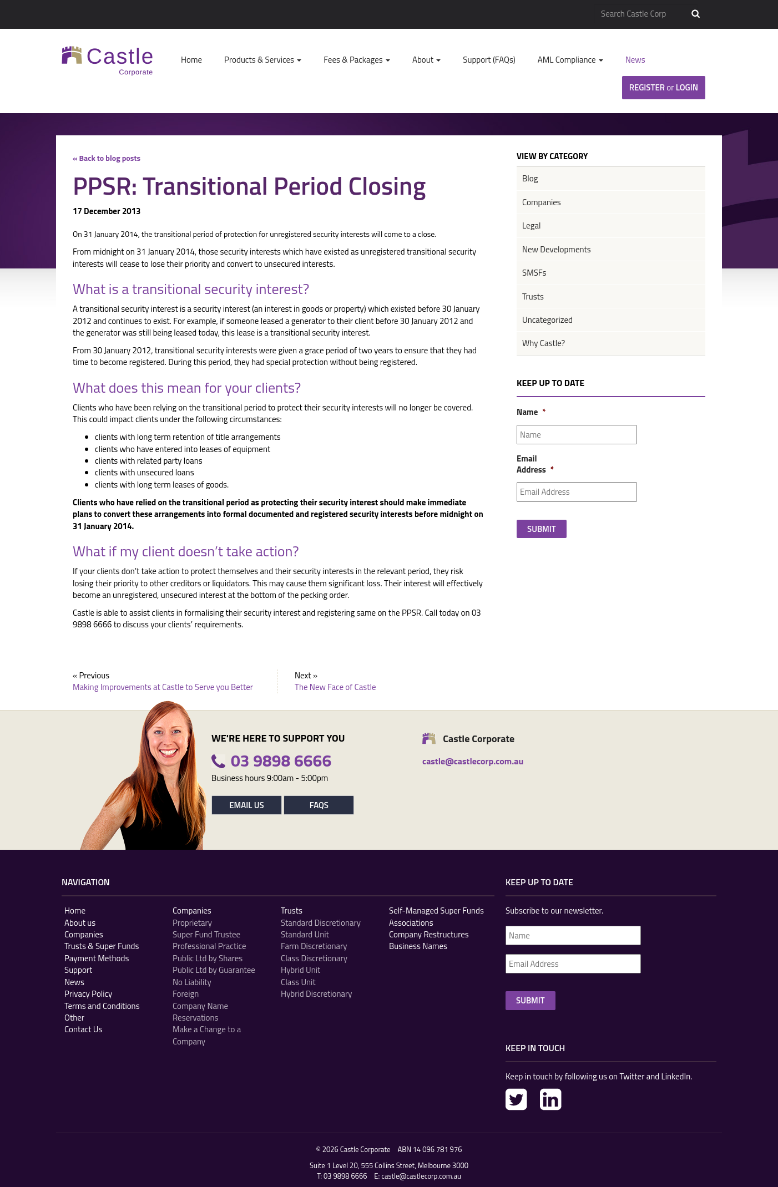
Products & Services (262, 59)
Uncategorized (547, 319)
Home (191, 59)
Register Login (663, 87)
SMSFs (534, 272)
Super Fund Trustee (206, 934)
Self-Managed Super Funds (436, 910)
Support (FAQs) (489, 59)
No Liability (192, 982)
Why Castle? (543, 343)
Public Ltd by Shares (208, 958)
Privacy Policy (88, 993)
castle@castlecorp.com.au (421, 1175)
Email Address (530, 464)
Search (695, 13)
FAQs (319, 805)
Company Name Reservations (200, 1012)
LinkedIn (551, 1099)
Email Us (246, 805)
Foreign (186, 994)
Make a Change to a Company (207, 1035)
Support (78, 969)
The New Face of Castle (335, 687)
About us (79, 922)
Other (74, 1017)
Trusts (533, 296)
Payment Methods (96, 958)
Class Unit (298, 982)
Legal (531, 225)
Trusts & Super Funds (101, 946)
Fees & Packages (357, 59)
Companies (541, 202)
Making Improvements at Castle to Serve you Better (163, 687)
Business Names (418, 946)
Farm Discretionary (314, 946)
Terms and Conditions (102, 1006)
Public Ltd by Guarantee (214, 970)
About (426, 59)
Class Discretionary (314, 958)
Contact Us (83, 1029)
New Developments (556, 249)
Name (530, 412)
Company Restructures (429, 934)
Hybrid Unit (300, 970)
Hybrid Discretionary (316, 994)
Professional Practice (209, 946)
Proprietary (192, 923)
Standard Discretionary (321, 923)
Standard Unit (305, 934)
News (635, 59)
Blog (530, 178)
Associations (411, 922)
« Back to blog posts (106, 158)
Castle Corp (107, 60)
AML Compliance (570, 59)
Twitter (516, 1099)
